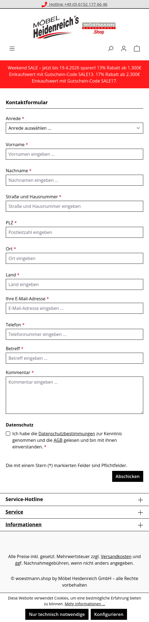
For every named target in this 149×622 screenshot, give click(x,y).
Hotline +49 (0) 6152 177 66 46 (74, 4)
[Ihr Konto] (123, 48)
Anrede (15, 118)
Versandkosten (116, 556)
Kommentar (20, 372)
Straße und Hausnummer (33, 197)
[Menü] (12, 48)
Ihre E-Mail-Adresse (27, 299)
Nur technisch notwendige (57, 614)
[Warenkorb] (137, 48)
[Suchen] (110, 48)
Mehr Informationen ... (85, 603)
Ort (11, 249)
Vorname (17, 145)
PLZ (11, 223)
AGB (58, 440)
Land (13, 275)
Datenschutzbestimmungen (66, 434)
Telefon (15, 325)
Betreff (14, 349)
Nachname (19, 171)
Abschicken (128, 476)
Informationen (23, 524)
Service (14, 511)
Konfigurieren (108, 614)
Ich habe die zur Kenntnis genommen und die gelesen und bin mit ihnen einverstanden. (67, 440)
